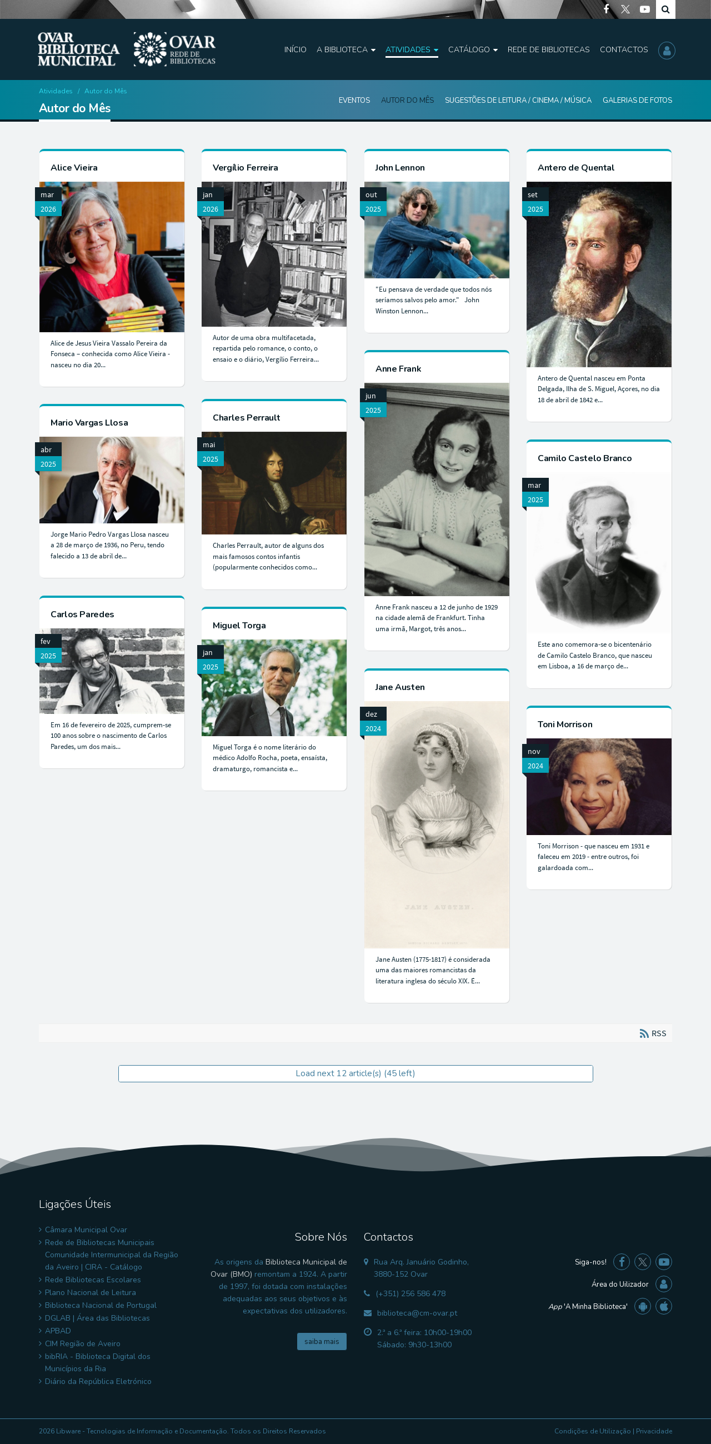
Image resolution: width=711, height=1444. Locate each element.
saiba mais (321, 1342)
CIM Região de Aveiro (83, 1343)
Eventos (354, 101)
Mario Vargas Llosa (89, 423)
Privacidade (654, 1431)
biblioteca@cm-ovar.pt (417, 1313)
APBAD (58, 1331)
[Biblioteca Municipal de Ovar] (127, 49)
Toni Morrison (565, 724)
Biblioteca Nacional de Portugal (101, 1305)
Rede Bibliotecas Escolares (93, 1280)
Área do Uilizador (620, 1285)
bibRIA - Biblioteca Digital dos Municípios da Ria (98, 1362)
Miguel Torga (239, 625)
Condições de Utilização (592, 1431)
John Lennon (400, 168)
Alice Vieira (74, 168)
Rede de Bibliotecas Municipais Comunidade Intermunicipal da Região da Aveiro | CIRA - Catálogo (111, 1254)
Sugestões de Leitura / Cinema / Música (518, 101)
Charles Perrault (247, 418)
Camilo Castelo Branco (585, 458)
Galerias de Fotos (637, 101)
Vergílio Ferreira (245, 168)
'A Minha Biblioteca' (588, 1307)
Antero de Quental (576, 168)
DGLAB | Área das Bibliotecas (97, 1318)
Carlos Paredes (82, 614)
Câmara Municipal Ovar (86, 1230)
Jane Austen (400, 687)
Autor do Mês (407, 101)
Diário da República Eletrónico (98, 1381)
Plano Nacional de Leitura (90, 1292)
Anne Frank (398, 369)
